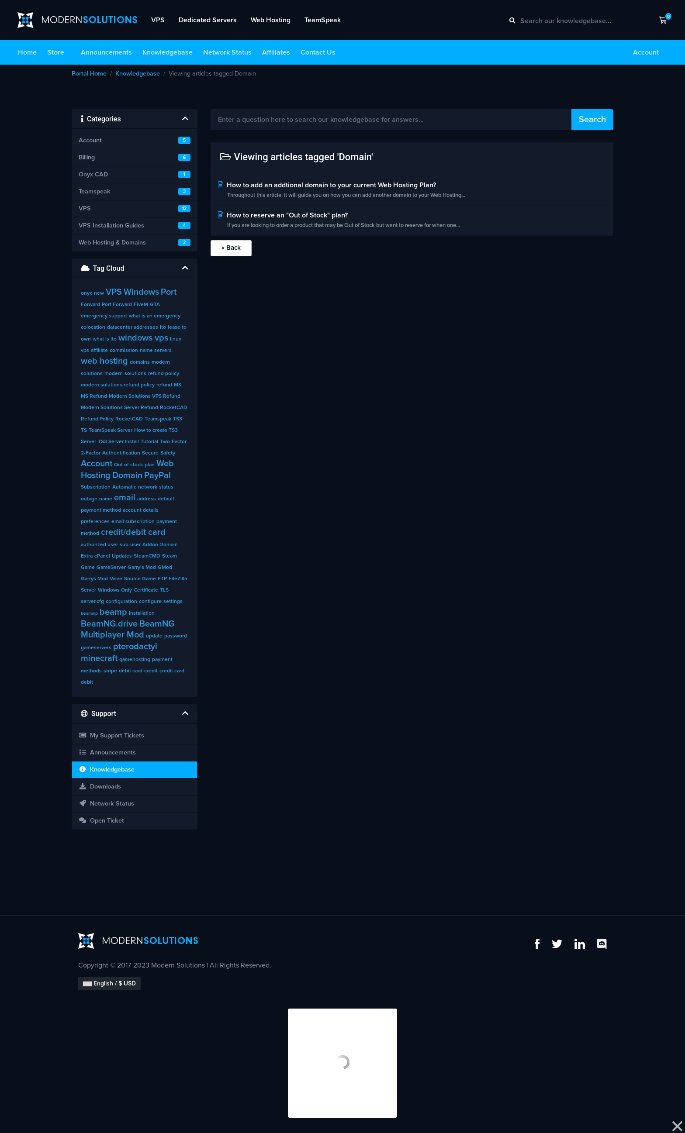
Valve (116, 579)
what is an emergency (154, 316)
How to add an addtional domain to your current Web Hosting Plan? (412, 191)
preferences (95, 521)
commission (124, 350)
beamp (113, 612)
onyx (86, 293)
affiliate (99, 350)
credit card (171, 671)
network (147, 487)
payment (162, 659)
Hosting (96, 475)
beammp (89, 613)
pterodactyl (135, 646)
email (124, 497)
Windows (141, 292)
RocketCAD (129, 419)
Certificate (146, 590)
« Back (231, 248)
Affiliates (276, 52)
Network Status (227, 52)
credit (151, 671)
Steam (169, 556)
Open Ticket (101, 820)
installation (142, 613)
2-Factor (90, 453)
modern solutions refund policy (118, 385)
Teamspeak (158, 419)
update (154, 636)
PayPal (157, 475)
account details (141, 510)
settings (173, 601)
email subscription (133, 521)
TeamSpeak (322, 20)
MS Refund (94, 396)
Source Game (140, 579)
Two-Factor (173, 441)
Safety (167, 453)
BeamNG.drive (109, 624)
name (105, 499)
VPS (158, 20)
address (146, 499)
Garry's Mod (142, 567)
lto (163, 327)
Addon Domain (160, 545)
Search (592, 119)
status (166, 487)
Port (168, 292)
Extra (87, 556)
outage (89, 499)
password (175, 636)
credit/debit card (133, 532)
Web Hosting (271, 20)
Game (88, 567)
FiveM (141, 304)
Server (88, 590)
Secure (150, 453)
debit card (130, 671)
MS (177, 385)
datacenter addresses (132, 327)
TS (84, 430)
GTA (155, 304)
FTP (162, 579)
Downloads (100, 786)
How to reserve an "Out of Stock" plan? (412, 221)
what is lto (105, 339)
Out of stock (128, 465)
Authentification (121, 453)
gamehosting (134, 659)
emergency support (104, 316)
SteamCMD (147, 556)
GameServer (111, 567)
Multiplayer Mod (112, 634)
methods (91, 671)
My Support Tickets (111, 735)
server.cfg (92, 601)
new (99, 293)
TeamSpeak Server (110, 430)
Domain (127, 475)
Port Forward (117, 304)
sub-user (130, 545)
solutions (135, 373)
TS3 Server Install (118, 441)
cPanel (102, 556)
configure (150, 601)
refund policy (163, 373)
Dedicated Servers (208, 20)
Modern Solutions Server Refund (119, 407)
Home (27, 52)
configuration (121, 601)
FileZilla (178, 579)
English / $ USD (109, 984)
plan (150, 465)
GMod (165, 567)
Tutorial (149, 441)
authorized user (99, 545)
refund (164, 385)
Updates (122, 556)
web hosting (104, 361)
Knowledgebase (167, 52)
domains (140, 362)
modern (113, 373)
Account (646, 52)
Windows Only (115, 590)
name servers (156, 350)
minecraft (99, 658)
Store (55, 52)
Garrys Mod (94, 579)
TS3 (177, 419)
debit (87, 682)
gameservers (96, 648)
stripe (110, 671)
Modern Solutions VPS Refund (144, 396)
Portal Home (89, 74)
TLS (164, 590)
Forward (90, 304)
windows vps (143, 338)
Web (165, 463)
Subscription (96, 487)
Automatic (124, 487)
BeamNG (156, 624)
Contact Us (318, 52)
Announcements (106, 52)
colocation (93, 327)
